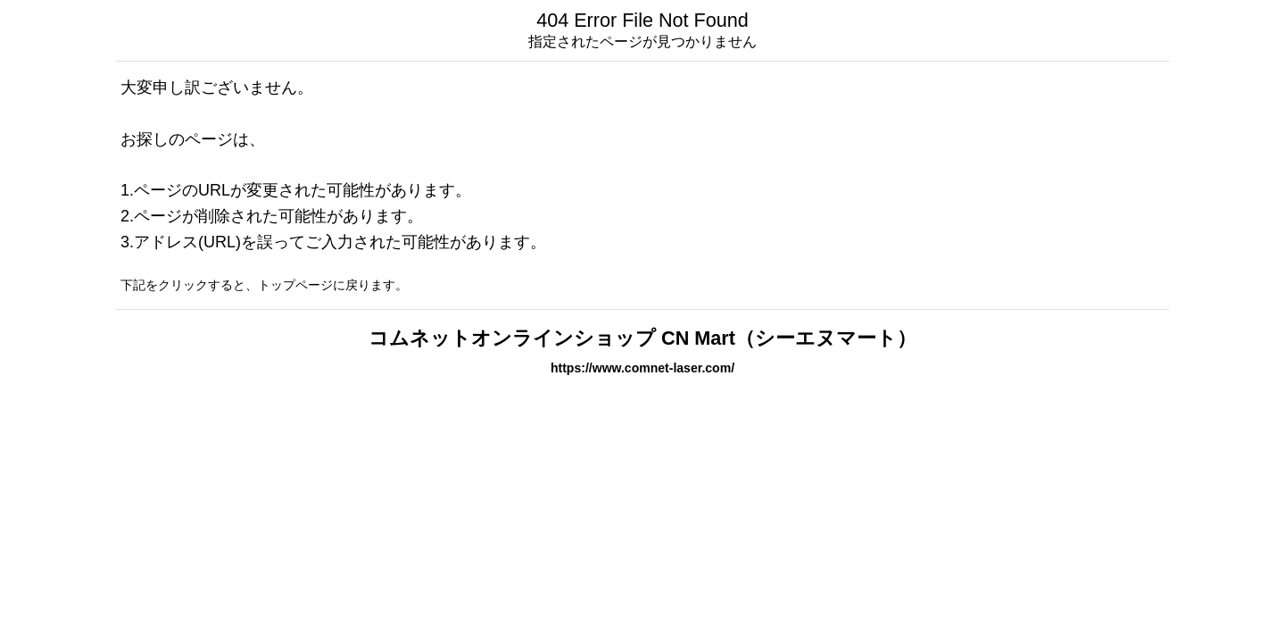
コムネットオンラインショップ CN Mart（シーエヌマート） (642, 338)
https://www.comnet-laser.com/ (642, 368)
